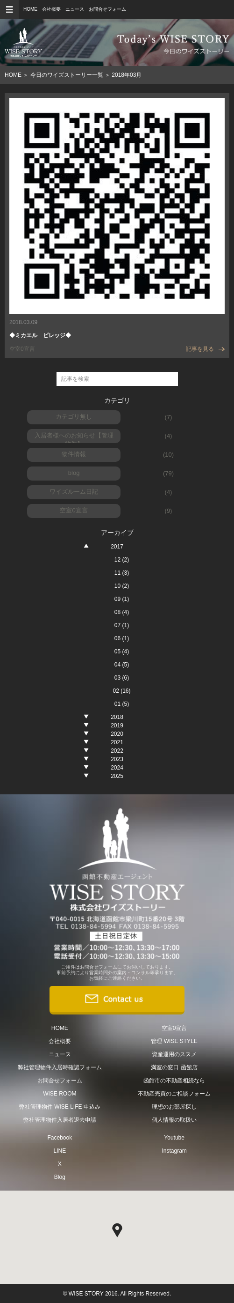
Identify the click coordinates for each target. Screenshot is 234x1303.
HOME (30, 9)
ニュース (74, 9)
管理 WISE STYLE (174, 1041)
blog (74, 472)
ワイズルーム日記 (74, 491)
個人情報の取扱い (174, 1120)
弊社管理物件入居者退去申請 (59, 1120)
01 (121, 704)
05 (121, 651)
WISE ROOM (59, 1093)
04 (121, 664)
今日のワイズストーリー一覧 (66, 75)
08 (121, 612)
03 (121, 677)
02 (121, 691)
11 (121, 573)
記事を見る (205, 349)
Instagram (174, 1151)
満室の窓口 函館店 (174, 1067)
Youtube (174, 1137)
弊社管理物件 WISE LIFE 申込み (59, 1106)
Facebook (59, 1137)
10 (121, 586)
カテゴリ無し (74, 416)
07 (121, 625)
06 (121, 638)
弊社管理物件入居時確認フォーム (60, 1067)
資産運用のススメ (174, 1054)
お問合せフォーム (107, 9)
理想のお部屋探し (174, 1106)
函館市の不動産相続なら (174, 1080)
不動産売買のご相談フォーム (174, 1093)
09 (121, 599)
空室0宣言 (73, 510)
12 (121, 559)
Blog (59, 1177)
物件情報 (74, 454)
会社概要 (51, 9)
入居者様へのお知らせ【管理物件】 (74, 437)
